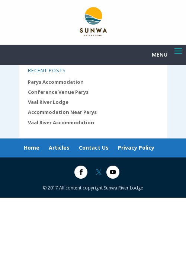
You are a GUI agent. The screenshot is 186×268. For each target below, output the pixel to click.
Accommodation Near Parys (62, 112)
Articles (59, 147)
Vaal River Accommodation (61, 122)
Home (31, 147)
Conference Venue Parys (58, 92)
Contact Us (94, 147)
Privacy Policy (136, 147)
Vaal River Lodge (48, 102)
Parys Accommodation (56, 82)
